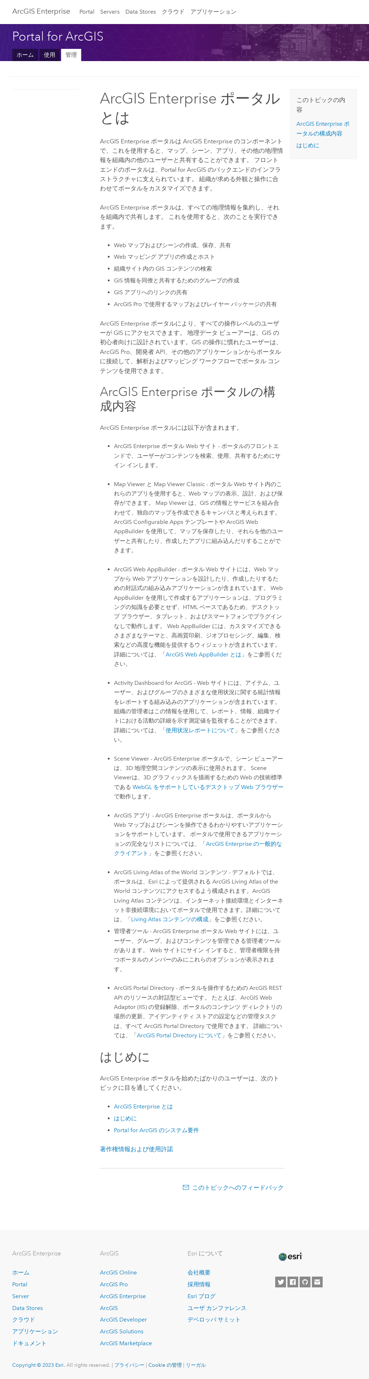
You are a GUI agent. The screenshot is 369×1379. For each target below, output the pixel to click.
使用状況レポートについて (200, 730)
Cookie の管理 (165, 1365)
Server (20, 1296)
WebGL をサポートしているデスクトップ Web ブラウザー (208, 787)
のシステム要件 (156, 1130)
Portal (86, 11)
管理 (71, 54)
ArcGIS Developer (123, 1319)
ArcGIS (109, 1308)
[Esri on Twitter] (280, 1282)
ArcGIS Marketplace (126, 1343)
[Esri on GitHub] (305, 1282)
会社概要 (199, 1272)
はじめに (125, 1118)
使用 (49, 54)
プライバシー (129, 1365)
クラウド (173, 11)
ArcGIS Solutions (121, 1331)
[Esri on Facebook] (292, 1282)
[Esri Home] (290, 1256)
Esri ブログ (202, 1296)
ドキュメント (29, 1343)
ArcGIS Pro (114, 1284)
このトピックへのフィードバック (238, 1187)
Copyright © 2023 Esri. (38, 1365)
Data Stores (140, 11)
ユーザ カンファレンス (217, 1308)
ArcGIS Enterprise (41, 11)
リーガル (196, 1365)
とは (203, 654)
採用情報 (199, 1284)
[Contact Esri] (317, 1282)
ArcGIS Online (118, 1272)
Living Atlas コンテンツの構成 (169, 919)
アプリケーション (213, 11)
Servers (110, 11)
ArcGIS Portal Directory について (179, 1035)
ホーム (25, 54)
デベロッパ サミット (214, 1319)
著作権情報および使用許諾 (136, 1149)
